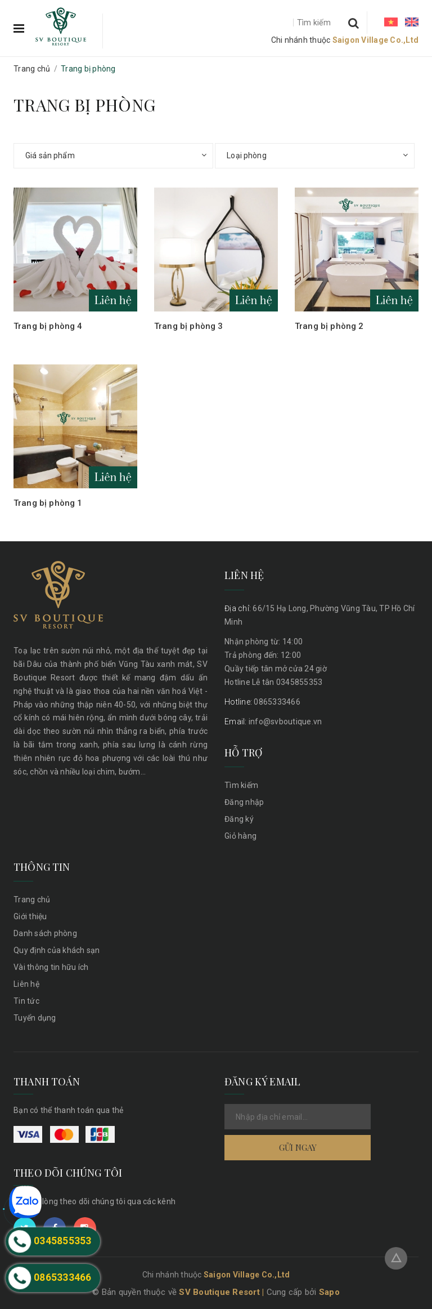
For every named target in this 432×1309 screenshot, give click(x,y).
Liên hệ (26, 984)
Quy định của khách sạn (57, 950)
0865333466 (262, 701)
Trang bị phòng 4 (48, 326)
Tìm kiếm (241, 785)
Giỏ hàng (240, 835)
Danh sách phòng (45, 933)
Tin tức (26, 1000)
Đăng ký (239, 818)
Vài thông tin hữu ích (51, 967)
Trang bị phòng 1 (48, 503)
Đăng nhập (244, 802)
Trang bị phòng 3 (188, 326)
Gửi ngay (298, 1147)
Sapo (329, 1292)
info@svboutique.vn (273, 721)
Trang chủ (32, 899)
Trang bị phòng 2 (329, 326)
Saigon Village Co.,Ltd (375, 39)
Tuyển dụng (35, 1017)
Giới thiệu (30, 916)
